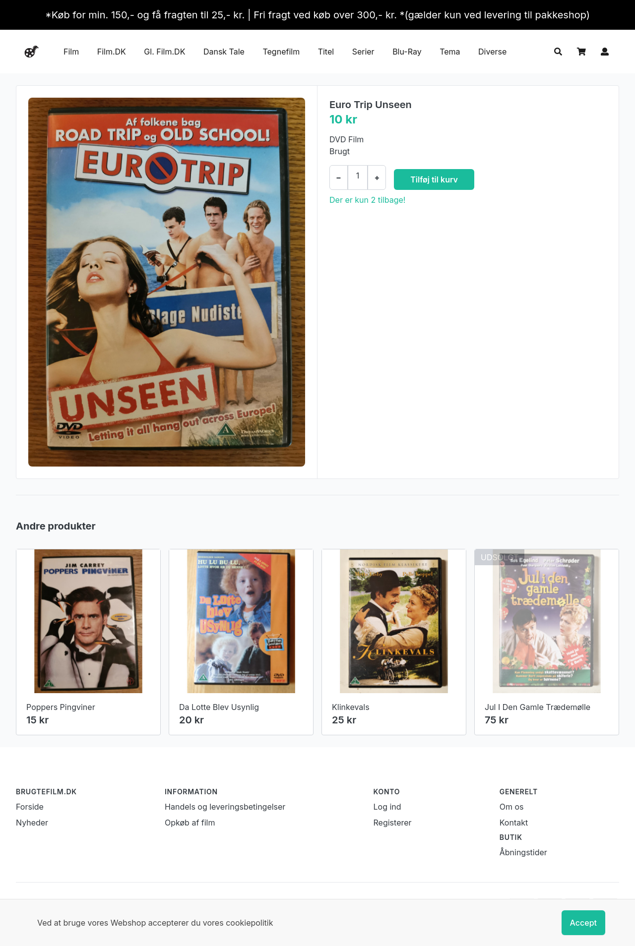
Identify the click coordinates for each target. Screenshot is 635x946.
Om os (512, 807)
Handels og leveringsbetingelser (225, 807)
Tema (450, 52)
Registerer (393, 823)
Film (71, 52)
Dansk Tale (224, 52)
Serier (363, 52)
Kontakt (514, 823)
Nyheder (32, 823)
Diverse (492, 52)
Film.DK (111, 52)
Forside (30, 807)
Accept (583, 923)
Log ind (387, 807)
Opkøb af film (190, 823)
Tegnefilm (281, 52)
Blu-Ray (407, 52)
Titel (326, 52)
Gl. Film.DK (164, 52)
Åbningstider (523, 852)
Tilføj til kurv (434, 179)
